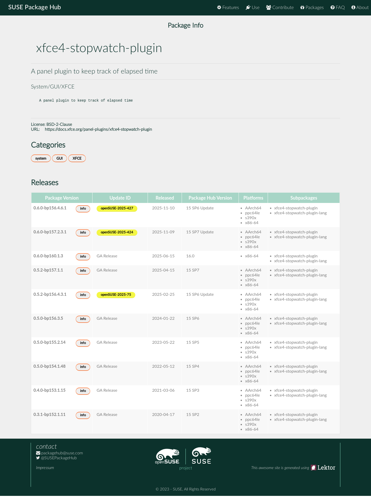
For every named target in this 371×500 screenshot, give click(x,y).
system (40, 163)
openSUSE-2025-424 (117, 236)
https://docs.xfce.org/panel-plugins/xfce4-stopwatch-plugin (98, 134)
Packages (312, 7)
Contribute (280, 7)
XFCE (77, 163)
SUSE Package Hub (35, 8)
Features (228, 7)
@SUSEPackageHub (56, 462)
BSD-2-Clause (59, 129)
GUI (59, 163)
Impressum (45, 472)
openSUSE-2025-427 (117, 212)
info (83, 213)
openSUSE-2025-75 (116, 299)
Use (252, 7)
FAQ (338, 7)
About (360, 7)
